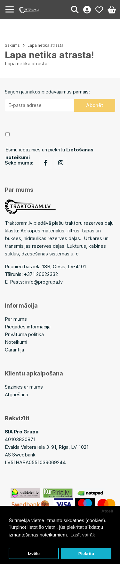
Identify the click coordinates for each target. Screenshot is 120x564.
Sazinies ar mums (24, 387)
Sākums (12, 45)
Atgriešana (16, 394)
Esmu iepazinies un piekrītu (49, 153)
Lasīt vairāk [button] (82, 534)
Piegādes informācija (28, 327)
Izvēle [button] (34, 553)
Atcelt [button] (107, 511)
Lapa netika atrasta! (46, 45)
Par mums (16, 319)
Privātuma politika (24, 334)
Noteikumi (16, 342)
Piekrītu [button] (86, 553)
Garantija (14, 350)
